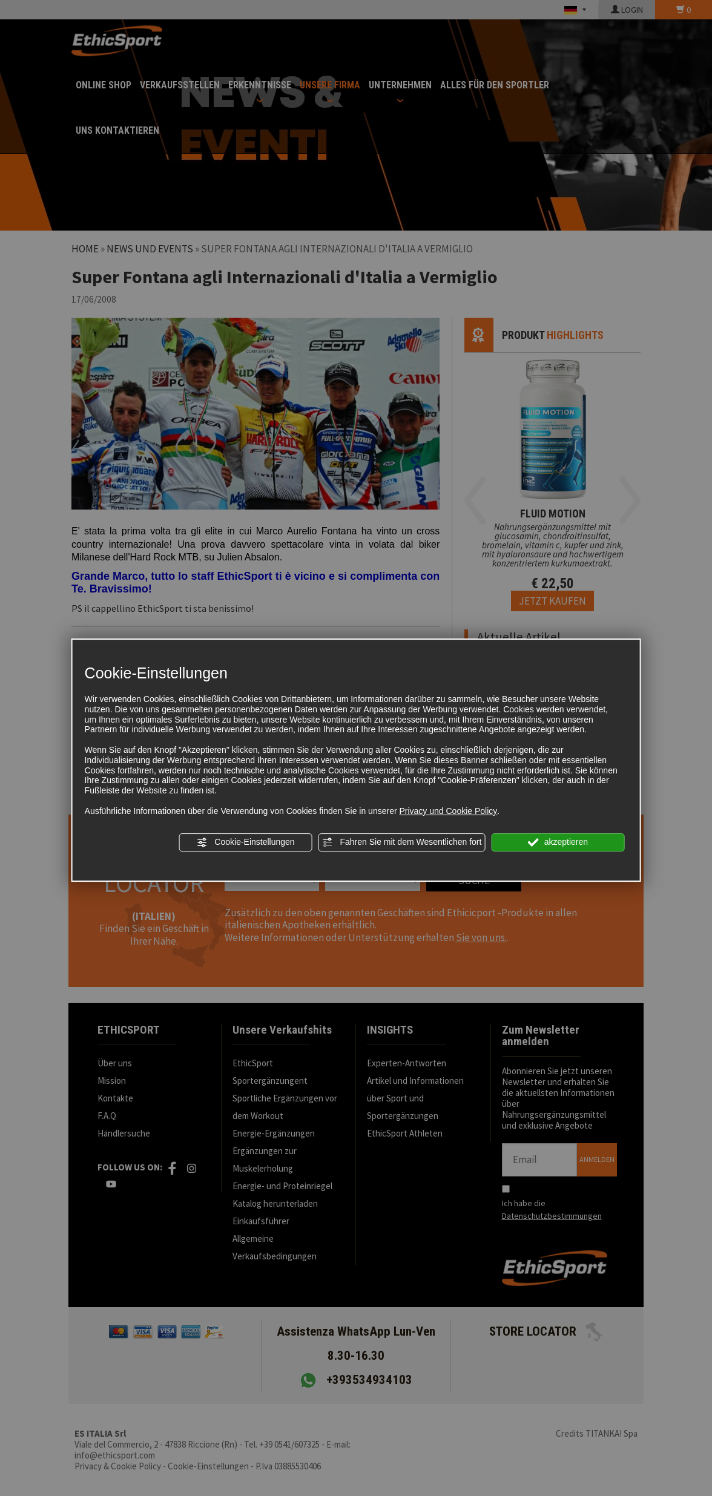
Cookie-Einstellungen (245, 842)
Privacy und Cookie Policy (448, 811)
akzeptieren (558, 842)
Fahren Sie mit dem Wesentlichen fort (402, 842)
